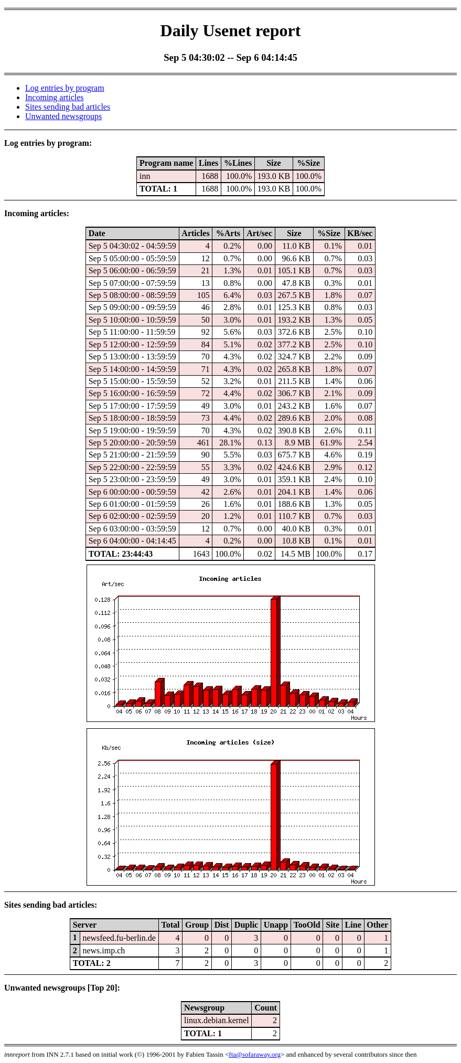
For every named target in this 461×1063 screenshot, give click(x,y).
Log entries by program (64, 87)
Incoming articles (54, 97)
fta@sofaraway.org (255, 1054)
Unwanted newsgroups (63, 116)
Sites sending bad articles (67, 106)
